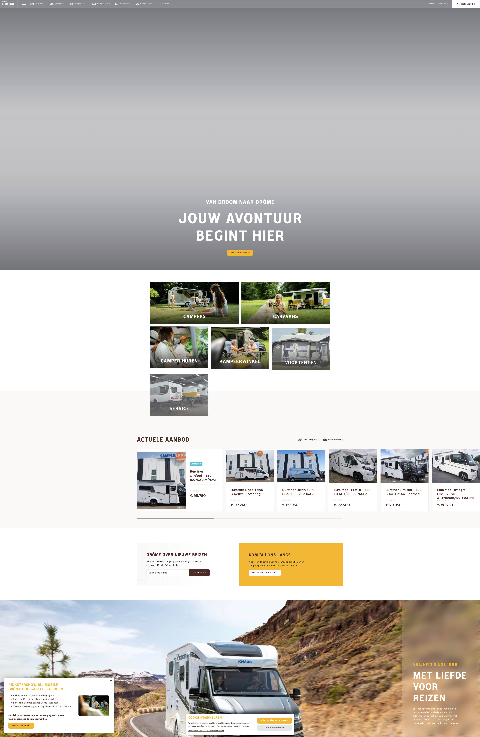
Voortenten (123, 4)
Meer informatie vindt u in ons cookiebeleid (206, 730)
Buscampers (78, 4)
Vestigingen (443, 4)
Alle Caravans (333, 440)
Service (165, 4)
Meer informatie (21, 725)
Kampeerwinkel (145, 4)
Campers (57, 4)
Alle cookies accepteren (274, 720)
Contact (431, 4)
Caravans (37, 4)
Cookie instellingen (274, 727)
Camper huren (101, 4)
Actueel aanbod (466, 4)
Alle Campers (308, 440)
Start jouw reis (240, 252)
